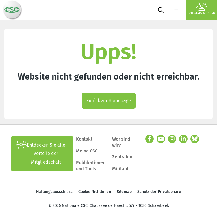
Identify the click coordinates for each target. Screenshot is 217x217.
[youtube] (161, 139)
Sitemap (124, 191)
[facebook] (149, 139)
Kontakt (85, 139)
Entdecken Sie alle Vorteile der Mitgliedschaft (40, 153)
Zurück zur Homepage (108, 100)
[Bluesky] (194, 139)
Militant (120, 168)
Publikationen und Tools (90, 165)
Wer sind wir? (121, 142)
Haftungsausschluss (54, 191)
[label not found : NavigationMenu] (176, 10)
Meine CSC (86, 151)
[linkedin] (183, 139)
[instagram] (172, 139)
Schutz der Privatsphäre (159, 191)
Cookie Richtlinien (94, 191)
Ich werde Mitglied (201, 9)
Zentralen (122, 157)
